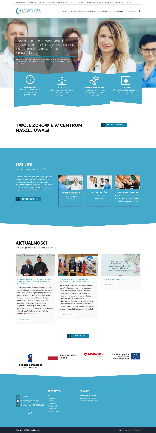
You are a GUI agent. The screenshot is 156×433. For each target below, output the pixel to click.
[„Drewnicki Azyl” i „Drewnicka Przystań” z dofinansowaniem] (78, 265)
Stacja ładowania (54, 411)
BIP (49, 395)
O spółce (51, 401)
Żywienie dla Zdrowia (93, 2)
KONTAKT (81, 2)
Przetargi (51, 398)
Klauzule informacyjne (88, 398)
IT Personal (136, 430)
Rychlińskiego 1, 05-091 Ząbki (32, 405)
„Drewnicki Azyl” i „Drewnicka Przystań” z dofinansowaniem (74, 280)
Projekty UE (52, 406)
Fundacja (131, 11)
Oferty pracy (20, 2)
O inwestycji (52, 403)
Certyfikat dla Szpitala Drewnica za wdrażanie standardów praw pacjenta (34, 281)
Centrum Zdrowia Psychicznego (83, 11)
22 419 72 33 (25, 396)
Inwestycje (32, 2)
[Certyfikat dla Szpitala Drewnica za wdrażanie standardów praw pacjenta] (35, 265)
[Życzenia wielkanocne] (120, 265)
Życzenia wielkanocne (114, 279)
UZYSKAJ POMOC (104, 11)
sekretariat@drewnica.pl (29, 401)
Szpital (63, 11)
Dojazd (72, 2)
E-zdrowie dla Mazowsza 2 (114, 2)
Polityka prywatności (88, 395)
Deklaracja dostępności (88, 401)
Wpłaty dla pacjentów (47, 2)
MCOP (129, 2)
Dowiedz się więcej (27, 199)
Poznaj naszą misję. (112, 125)
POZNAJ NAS (118, 11)
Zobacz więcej (24, 319)
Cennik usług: (62, 2)
